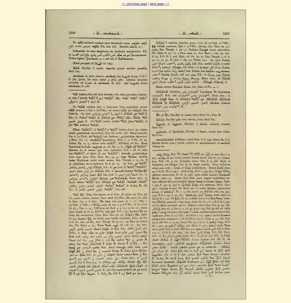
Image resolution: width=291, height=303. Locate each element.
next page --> (159, 4)
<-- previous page (134, 4)
